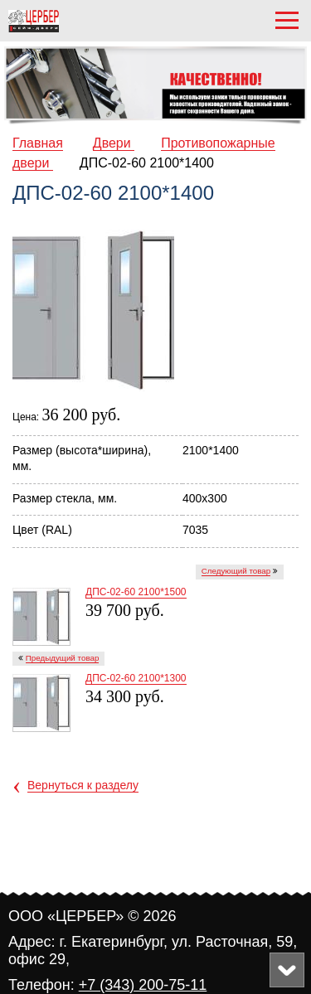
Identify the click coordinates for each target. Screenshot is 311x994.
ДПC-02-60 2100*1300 (136, 678)
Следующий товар (236, 570)
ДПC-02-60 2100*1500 (136, 592)
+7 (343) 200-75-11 (143, 985)
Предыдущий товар (63, 657)
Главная (37, 143)
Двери (113, 143)
